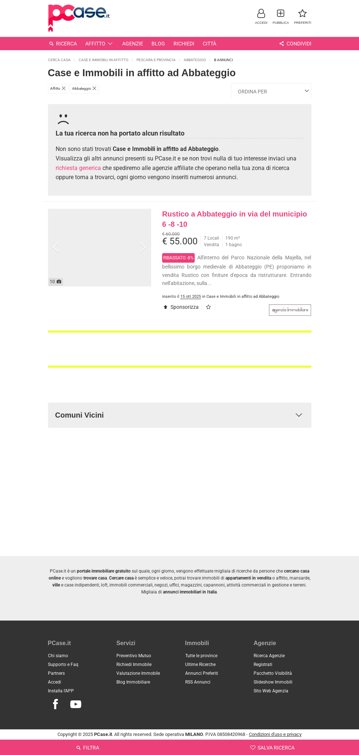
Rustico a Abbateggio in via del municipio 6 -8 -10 (234, 219)
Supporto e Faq (63, 664)
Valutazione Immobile (138, 673)
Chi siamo (58, 655)
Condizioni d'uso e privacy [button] (275, 734)
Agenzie (132, 44)
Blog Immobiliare (133, 682)
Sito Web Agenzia (271, 690)
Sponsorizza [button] (180, 307)
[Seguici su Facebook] (55, 704)
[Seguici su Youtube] (75, 704)
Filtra (87, 748)
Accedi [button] (54, 682)
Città (209, 44)
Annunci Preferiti (201, 673)
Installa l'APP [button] (61, 690)
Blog (158, 44)
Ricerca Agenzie (269, 655)
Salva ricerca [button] (272, 748)
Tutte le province (201, 655)
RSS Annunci (197, 682)
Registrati (263, 664)
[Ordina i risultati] (271, 91)
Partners (56, 673)
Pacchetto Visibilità (273, 673)
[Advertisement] (179, 349)
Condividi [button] (294, 44)
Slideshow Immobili (273, 682)
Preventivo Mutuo (133, 655)
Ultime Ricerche (200, 664)
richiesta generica (78, 167)
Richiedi (183, 44)
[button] (261, 16)
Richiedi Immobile (134, 664)
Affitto (99, 44)
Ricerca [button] (62, 44)
